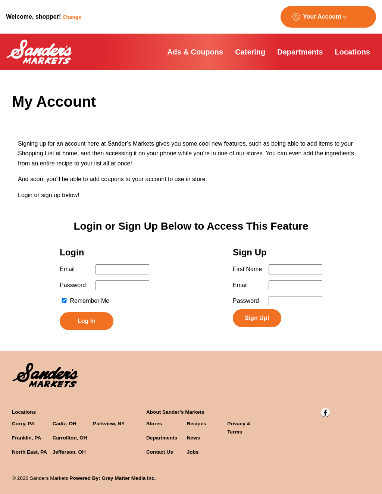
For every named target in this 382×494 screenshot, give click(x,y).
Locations (352, 52)
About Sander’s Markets (175, 412)
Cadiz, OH (64, 423)
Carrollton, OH (70, 438)
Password (73, 285)
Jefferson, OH (69, 452)
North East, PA (29, 452)
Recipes (196, 423)
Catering (250, 52)
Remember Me (85, 301)
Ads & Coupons (195, 52)
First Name (247, 269)
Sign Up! (257, 318)
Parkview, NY (109, 423)
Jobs (193, 452)
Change (72, 17)
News (193, 438)
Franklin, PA (26, 438)
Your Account (322, 16)
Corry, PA (23, 423)
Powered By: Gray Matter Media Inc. (112, 478)
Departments (300, 52)
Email (67, 269)
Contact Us (159, 452)
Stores (154, 423)
